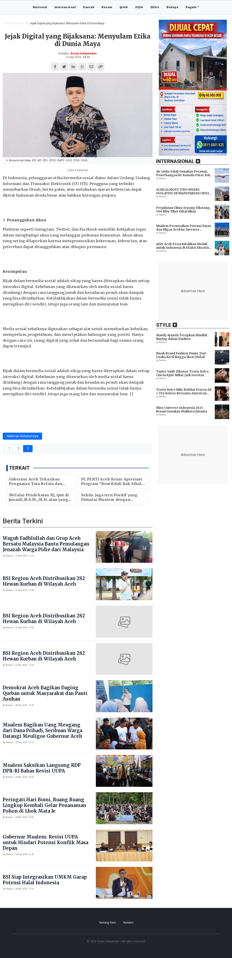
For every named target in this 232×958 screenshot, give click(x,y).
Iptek (124, 7)
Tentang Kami (107, 922)
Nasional (40, 7)
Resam (107, 7)
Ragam (191, 7)
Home (8, 23)
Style (139, 7)
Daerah (88, 7)
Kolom (21, 23)
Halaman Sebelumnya (22, 436)
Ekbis (155, 7)
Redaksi (128, 922)
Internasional (65, 7)
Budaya (172, 7)
